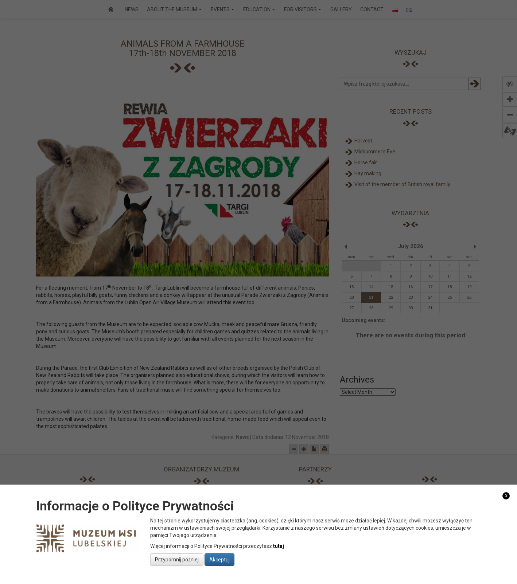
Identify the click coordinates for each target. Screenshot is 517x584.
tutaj (278, 546)
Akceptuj (219, 560)
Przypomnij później (177, 560)
